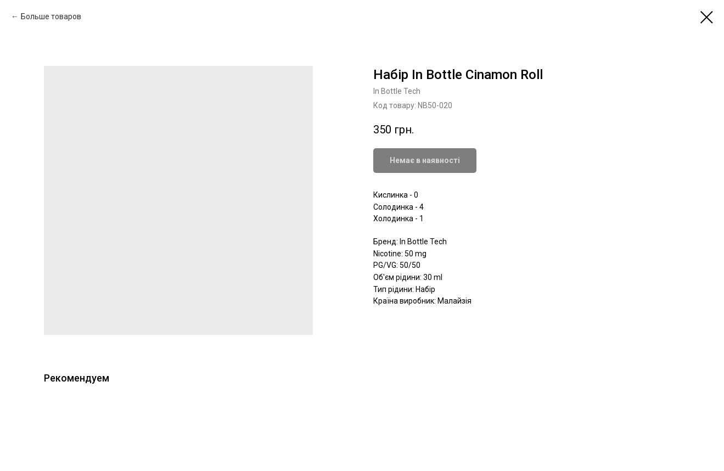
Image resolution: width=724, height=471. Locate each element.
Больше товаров (51, 16)
